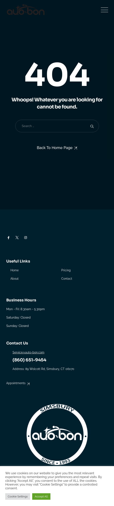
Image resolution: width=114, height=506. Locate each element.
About (14, 278)
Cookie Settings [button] (18, 496)
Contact (66, 278)
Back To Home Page (55, 147)
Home (14, 270)
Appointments (16, 383)
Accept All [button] (41, 496)
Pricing (66, 270)
